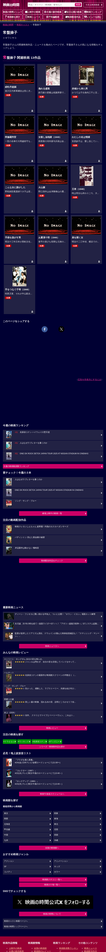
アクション (9, 861)
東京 (6, 813)
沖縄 (56, 840)
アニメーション (61, 861)
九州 (6, 840)
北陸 (56, 829)
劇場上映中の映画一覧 (52, 513)
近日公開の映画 (73, 11)
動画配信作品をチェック (52, 560)
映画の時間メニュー (12, 12)
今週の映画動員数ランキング (16, 466)
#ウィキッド (23, 741)
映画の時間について (52, 914)
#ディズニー (54, 741)
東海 (56, 819)
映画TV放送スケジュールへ (52, 794)
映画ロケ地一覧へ (52, 885)
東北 (56, 824)
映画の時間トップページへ (16, 926)
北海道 (7, 824)
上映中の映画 (32, 11)
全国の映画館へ (52, 848)
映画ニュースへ (52, 646)
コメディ (8, 872)
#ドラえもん (8, 741)
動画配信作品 (72, 16)
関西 (6, 819)
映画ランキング (92, 11)
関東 (56, 813)
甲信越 (7, 829)
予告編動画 (52, 16)
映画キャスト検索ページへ (16, 921)
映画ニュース (32, 16)
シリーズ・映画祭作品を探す (52, 747)
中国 (6, 835)
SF (5, 866)
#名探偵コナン (38, 741)
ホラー (57, 872)
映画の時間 (8, 24)
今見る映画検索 (92, 5)
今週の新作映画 (52, 11)
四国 (56, 835)
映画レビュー (52, 728)
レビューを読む (92, 16)
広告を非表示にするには (89, 379)
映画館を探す (12, 16)
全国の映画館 (40, 948)
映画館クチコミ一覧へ (52, 879)
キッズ (57, 866)
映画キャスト (23, 24)
